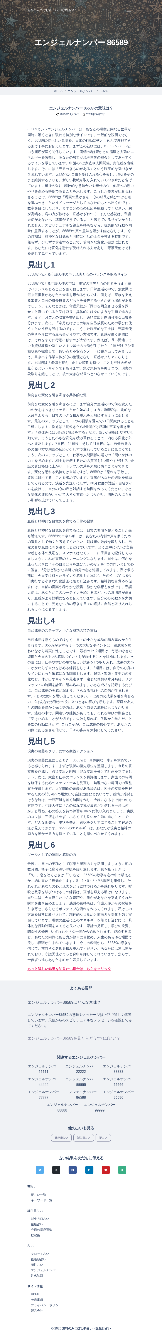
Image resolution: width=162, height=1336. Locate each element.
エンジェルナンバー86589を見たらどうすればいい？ (73, 1038)
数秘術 (35, 1235)
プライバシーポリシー (46, 1305)
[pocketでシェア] (106, 1170)
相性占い (37, 1264)
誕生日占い (83, 1137)
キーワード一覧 (41, 1200)
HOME (35, 1294)
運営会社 (37, 1310)
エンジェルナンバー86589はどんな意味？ (64, 1002)
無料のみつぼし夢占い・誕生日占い (51, 10)
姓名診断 (37, 1275)
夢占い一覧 (38, 1194)
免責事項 (37, 1299)
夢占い (103, 1137)
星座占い (37, 1224)
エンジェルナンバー (81, 91)
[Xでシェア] (56, 1170)
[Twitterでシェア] (40, 1170)
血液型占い (38, 1259)
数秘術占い (61, 1137)
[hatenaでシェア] (89, 1170)
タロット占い (40, 1254)
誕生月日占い (40, 1219)
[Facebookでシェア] (73, 1170)
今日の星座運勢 (41, 1229)
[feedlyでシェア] (122, 1170)
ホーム (58, 91)
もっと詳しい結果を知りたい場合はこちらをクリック (69, 969)
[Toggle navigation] (129, 10)
